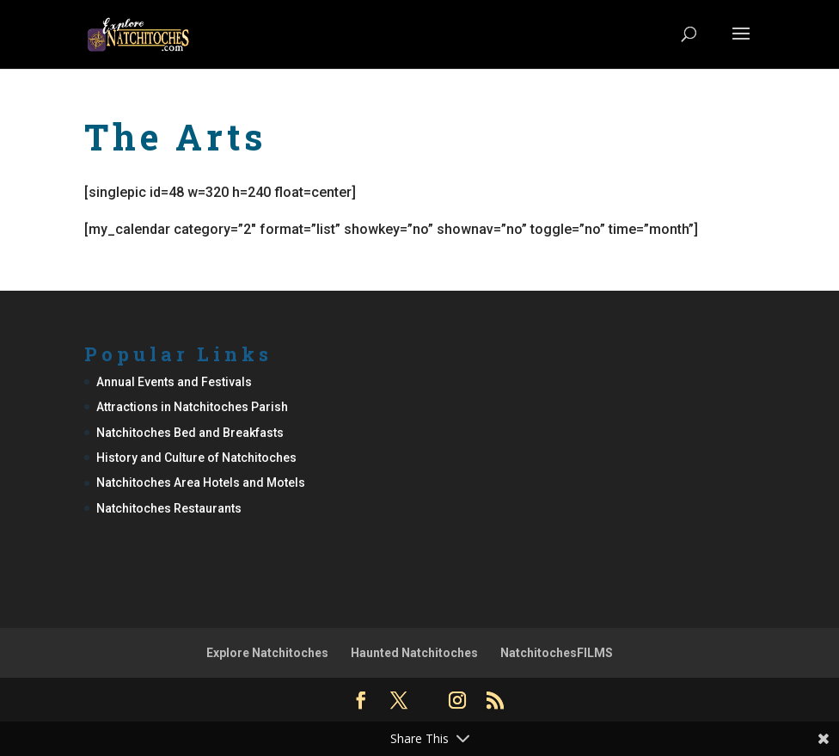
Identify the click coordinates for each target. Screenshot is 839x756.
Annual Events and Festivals (174, 382)
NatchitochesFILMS (556, 653)
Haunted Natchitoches (414, 653)
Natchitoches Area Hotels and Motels (200, 482)
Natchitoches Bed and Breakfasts (190, 432)
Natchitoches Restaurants (169, 508)
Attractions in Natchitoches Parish (192, 407)
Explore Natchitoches (267, 653)
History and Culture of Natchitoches (196, 457)
